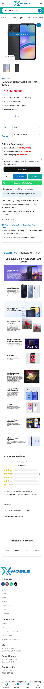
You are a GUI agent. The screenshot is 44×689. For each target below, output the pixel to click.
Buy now (35, 177)
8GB (15, 211)
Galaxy (26, 211)
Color (4, 127)
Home (4, 593)
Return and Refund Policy (11, 639)
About (4, 623)
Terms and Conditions (10, 631)
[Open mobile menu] (3, 3)
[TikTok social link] (15, 584)
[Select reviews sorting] (30, 510)
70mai (27, 551)
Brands (4, 601)
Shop (4, 597)
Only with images (14, 510)
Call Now (22, 169)
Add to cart (19, 177)
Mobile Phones (18, 205)
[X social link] (11, 219)
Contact (4, 609)
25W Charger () (15, 155)
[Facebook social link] (8, 219)
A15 (20, 211)
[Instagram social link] (7, 584)
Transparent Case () (17, 151)
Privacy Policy (7, 635)
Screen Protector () (17, 148)
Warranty (5, 136)
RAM (32, 211)
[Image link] (15, 571)
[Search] (22, 10)
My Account (6, 605)
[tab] (10, 253)
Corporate (5, 613)
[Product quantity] (6, 176)
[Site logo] (22, 3)
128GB (9, 211)
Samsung (5, 214)
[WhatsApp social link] (14, 219)
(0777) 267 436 (7, 673)
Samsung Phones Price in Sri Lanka (28, 18)
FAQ (3, 627)
